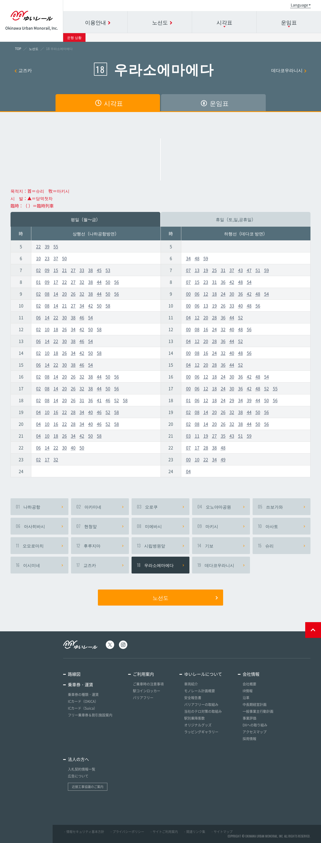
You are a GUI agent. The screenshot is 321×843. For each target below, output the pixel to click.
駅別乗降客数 (194, 717)
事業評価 (249, 717)
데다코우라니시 (289, 70)
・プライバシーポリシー (126, 831)
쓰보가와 (281, 507)
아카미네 (100, 507)
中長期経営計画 (255, 704)
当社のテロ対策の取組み (203, 711)
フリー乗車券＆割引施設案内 (90, 714)
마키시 (221, 526)
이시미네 (39, 565)
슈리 (281, 545)
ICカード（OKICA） (83, 701)
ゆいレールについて (203, 674)
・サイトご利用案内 (163, 831)
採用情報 (249, 738)
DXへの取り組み (255, 724)
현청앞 (100, 526)
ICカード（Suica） (82, 707)
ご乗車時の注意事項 (148, 683)
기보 (221, 545)
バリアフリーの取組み (201, 704)
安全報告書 (192, 697)
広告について (78, 775)
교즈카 (23, 70)
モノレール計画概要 (199, 690)
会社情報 (251, 674)
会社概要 (249, 683)
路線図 (74, 674)
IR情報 (248, 690)
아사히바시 (39, 526)
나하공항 (39, 507)
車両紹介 (191, 683)
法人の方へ (78, 759)
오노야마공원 (221, 507)
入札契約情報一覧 (81, 768)
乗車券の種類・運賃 (83, 694)
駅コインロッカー (146, 690)
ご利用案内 (143, 674)
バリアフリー (143, 697)
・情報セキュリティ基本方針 (83, 831)
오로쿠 (160, 507)
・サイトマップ (221, 831)
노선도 (185, 597)
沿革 (246, 697)
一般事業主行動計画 (258, 711)
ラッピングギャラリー (201, 731)
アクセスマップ (255, 731)
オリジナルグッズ (198, 724)
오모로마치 (39, 545)
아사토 (281, 526)
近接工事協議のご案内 (87, 786)
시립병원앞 (160, 545)
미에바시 (160, 526)
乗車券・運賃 (80, 684)
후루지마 (100, 545)
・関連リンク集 (194, 831)
